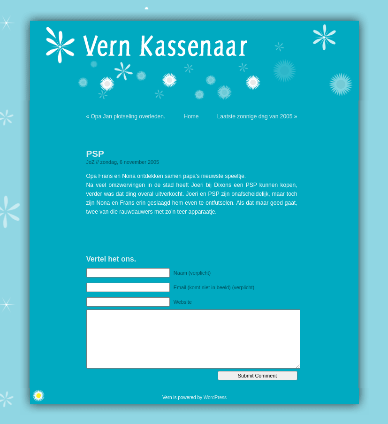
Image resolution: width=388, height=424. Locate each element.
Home (190, 116)
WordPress (215, 397)
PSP (95, 154)
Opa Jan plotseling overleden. (128, 116)
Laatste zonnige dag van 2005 (255, 116)
